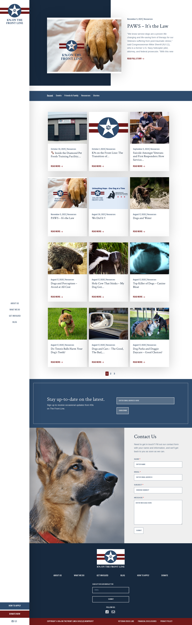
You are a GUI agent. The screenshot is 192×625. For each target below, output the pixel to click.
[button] (110, 374)
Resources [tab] (86, 96)
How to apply (15, 606)
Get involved (15, 316)
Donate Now (14, 614)
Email (137, 472)
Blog (14, 322)
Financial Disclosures (147, 621)
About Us (58, 576)
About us (15, 304)
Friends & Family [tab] (72, 96)
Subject (138, 485)
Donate (164, 576)
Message (139, 498)
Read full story (135, 59)
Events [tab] (59, 96)
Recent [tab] (50, 96)
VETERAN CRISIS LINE (126, 621)
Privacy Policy (166, 621)
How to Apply (143, 576)
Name (137, 459)
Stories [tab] (97, 96)
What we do (15, 310)
